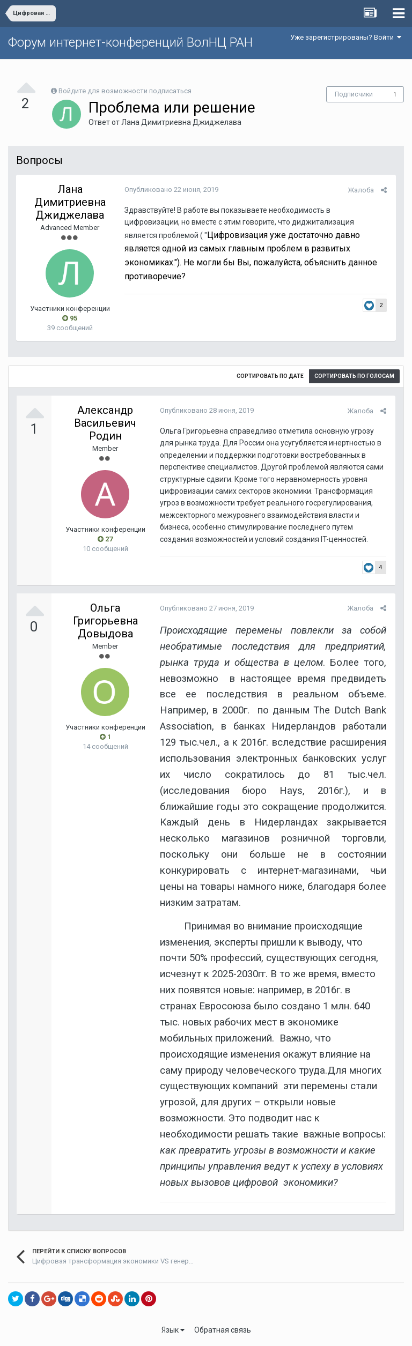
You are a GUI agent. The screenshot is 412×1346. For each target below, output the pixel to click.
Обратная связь (222, 1330)
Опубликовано (170, 189)
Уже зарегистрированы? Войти (345, 37)
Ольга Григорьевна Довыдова (105, 620)
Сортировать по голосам (354, 376)
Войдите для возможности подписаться (125, 91)
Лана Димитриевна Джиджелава (181, 122)
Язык (173, 1330)
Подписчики (354, 94)
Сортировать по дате (270, 376)
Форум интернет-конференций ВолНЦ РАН (130, 42)
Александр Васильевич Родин (105, 423)
